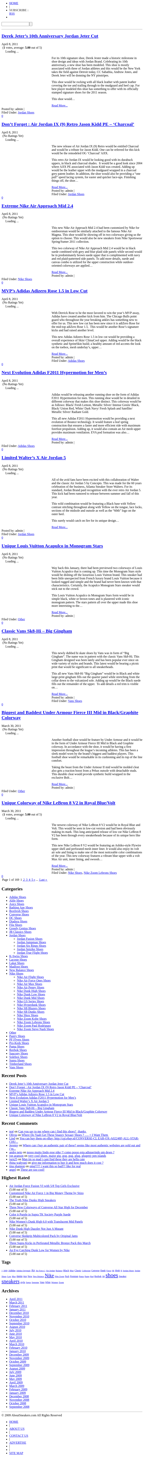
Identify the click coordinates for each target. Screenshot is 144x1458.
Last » (43, 879)
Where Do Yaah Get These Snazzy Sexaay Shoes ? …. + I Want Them (65, 1135)
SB (103, 1276)
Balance (59, 1270)
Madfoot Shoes (18, 966)
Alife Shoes (16, 900)
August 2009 (17, 1368)
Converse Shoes (19, 914)
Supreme (35, 1282)
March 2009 (16, 1386)
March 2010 (16, 1344)
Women (54, 1282)
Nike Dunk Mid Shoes (31, 997)
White (48, 1282)
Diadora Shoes (18, 921)
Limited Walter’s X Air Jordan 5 (34, 457)
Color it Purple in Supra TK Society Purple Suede (40, 1214)
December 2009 (19, 1354)
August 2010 (17, 1326)
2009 (5, 1271)
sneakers (11, 1281)
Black (66, 1270)
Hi (113, 1270)
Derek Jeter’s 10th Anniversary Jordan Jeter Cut (50, 35)
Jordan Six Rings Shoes (31, 945)
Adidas (12, 1270)
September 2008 (19, 1406)
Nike (49, 1275)
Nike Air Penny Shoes (30, 987)
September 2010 (19, 1323)
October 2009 (17, 1361)
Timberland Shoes (20, 1064)
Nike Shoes (25, 279)
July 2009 (15, 1372)
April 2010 (16, 1340)
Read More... (60, 105)
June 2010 (15, 1333)
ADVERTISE (17, 1442)
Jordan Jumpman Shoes (31, 942)
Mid (25, 1276)
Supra (28, 1282)
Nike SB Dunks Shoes (30, 1011)
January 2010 (17, 1351)
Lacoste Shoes (18, 959)
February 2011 (18, 1306)
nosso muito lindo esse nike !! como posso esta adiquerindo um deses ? (70, 1152)
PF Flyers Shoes (19, 1039)
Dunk (102, 1270)
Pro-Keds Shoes (19, 1043)
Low (9, 1276)
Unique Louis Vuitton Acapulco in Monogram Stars (52, 545)
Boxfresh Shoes (19, 911)
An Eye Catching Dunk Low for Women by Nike (39, 1250)
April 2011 (16, 1299)
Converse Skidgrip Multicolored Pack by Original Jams (43, 1236)
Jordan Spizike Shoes (30, 949)
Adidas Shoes (76, 360)
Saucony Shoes (18, 1053)
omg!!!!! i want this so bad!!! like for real (55, 1166)
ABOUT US (16, 1428)
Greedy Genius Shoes (22, 928)
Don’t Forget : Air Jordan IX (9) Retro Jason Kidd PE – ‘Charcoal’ (68, 124)
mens (20, 1276)
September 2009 (19, 1365)
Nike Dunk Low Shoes (31, 994)
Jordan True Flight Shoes (32, 952)
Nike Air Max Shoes (29, 984)
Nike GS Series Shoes (30, 1001)
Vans (42, 1282)
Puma (81, 1276)
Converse (95, 1270)
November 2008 (19, 1399)
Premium (74, 1276)
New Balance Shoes (21, 970)
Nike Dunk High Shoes (31, 991)
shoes (111, 1275)
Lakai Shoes (16, 963)
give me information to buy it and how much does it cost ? (67, 1162)
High (117, 1270)
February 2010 (18, 1347)
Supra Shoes (17, 1060)
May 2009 (15, 1379)
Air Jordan (50, 1270)
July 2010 (15, 1330)
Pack (67, 1276)
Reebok (97, 1276)
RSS (12, 13)
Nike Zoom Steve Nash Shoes (35, 1029)
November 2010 (19, 1316)
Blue (72, 1270)
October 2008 (17, 1403)
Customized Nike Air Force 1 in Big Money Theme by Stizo (46, 1193)
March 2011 (16, 1302)
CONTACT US (18, 1435)
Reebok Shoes (18, 1050)
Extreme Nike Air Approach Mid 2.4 (37, 205)
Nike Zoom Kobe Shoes (32, 1018)
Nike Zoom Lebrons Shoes (100, 872)
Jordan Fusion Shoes (29, 938)
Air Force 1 (40, 1270)
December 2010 (19, 1313)
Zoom (61, 1282)
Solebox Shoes (18, 1057)
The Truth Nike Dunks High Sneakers (32, 1200)
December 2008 (19, 1396)
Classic (78, 1270)
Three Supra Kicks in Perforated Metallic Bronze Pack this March (50, 1243)
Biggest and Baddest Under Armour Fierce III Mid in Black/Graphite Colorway (58, 1111)
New (30, 1276)
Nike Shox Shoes (27, 1015)
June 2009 (15, 1375)
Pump (87, 1276)
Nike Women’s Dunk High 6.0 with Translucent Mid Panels (46, 1221)
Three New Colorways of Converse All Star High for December (48, 1207)
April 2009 (16, 1382)
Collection (86, 1271)
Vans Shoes (75, 701)
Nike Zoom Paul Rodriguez (34, 1025)
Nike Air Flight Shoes (30, 977)
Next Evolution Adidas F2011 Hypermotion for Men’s (54, 372)
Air (33, 1270)
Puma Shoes (16, 1046)
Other (21, 619)
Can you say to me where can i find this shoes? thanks (52, 1131)
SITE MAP (16, 1453)
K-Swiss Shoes (18, 956)
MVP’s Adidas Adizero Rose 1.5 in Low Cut (45, 290)
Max (14, 1276)
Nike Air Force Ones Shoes (34, 980)
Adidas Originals (23, 1270)
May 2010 (15, 1337)
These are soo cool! (32, 1169)
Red (92, 1276)
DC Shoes (15, 918)
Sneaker (122, 1276)
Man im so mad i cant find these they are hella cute (53, 1159)
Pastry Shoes (17, 1036)
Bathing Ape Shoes (21, 907)
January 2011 (17, 1309)
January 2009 (17, 1392)
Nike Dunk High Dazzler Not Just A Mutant (36, 1228)
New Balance (38, 1276)
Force (108, 1270)
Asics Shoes (16, 904)
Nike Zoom (59, 1276)
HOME (13, 3)
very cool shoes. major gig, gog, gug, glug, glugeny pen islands (67, 1155)
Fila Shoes (15, 925)
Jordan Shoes (26, 112)
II (121, 1271)
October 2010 (17, 1320)
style (22, 1282)
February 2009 (18, 1389)
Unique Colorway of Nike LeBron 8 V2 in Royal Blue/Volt (58, 802)
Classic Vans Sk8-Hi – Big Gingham (37, 630)
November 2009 (19, 1358)
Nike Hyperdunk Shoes (31, 1004)
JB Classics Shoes (20, 931)
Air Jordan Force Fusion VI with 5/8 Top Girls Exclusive (44, 1186)
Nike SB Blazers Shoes (31, 1008)
